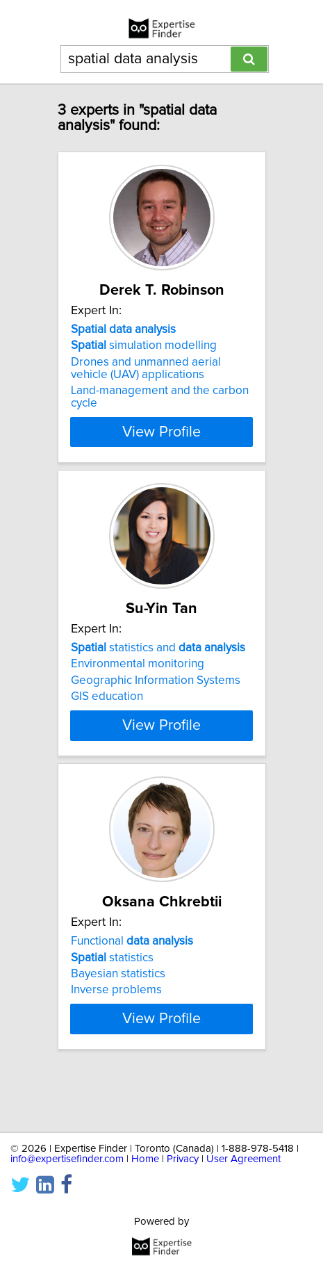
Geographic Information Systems (155, 680)
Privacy (183, 1159)
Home (145, 1159)
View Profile (161, 431)
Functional (132, 966)
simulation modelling (144, 345)
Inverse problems (116, 1015)
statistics (112, 982)
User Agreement (243, 1159)
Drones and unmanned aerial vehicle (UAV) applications (146, 368)
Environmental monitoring (137, 664)
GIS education (107, 696)
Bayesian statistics (118, 999)
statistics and (158, 648)
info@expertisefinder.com (67, 1159)
